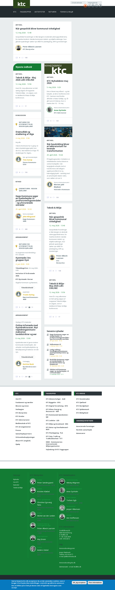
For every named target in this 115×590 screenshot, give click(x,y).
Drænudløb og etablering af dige (25, 132)
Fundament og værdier (24, 402)
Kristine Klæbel (43, 491)
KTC (14, 12)
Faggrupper (25, 12)
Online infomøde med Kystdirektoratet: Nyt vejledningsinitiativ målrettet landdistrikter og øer (27, 330)
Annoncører (80, 433)
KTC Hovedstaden (83, 399)
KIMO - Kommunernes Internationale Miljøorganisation (54, 444)
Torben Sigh (71, 500)
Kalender (16, 485)
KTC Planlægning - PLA (54, 433)
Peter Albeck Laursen (46, 528)
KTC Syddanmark (82, 409)
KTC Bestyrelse (21, 413)
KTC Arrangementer (23, 427)
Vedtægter (20, 409)
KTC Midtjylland (82, 413)
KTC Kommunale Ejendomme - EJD (57, 416)
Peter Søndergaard (45, 482)
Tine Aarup (27, 160)
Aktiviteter (40, 12)
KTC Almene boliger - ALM (55, 399)
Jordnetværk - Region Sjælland (28, 190)
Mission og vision (22, 406)
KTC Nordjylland (82, 406)
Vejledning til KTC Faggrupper (57, 450)
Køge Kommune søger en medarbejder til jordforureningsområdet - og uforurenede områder (28, 200)
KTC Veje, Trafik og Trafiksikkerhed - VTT (54, 437)
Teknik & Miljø (66, 12)
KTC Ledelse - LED (52, 420)
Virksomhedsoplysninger (25, 437)
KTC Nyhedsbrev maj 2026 (57, 82)
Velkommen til (55, 344)
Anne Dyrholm (60, 110)
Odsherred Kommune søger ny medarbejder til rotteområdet (59, 371)
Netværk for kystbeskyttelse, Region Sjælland (26, 124)
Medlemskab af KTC (23, 423)
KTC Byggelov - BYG (53, 402)
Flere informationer (95, 582)
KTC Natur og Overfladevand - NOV (57, 428)
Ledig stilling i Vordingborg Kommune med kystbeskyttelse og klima (59, 352)
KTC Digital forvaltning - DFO (57, 406)
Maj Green (41, 539)
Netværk (52, 12)
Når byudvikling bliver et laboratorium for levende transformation (58, 147)
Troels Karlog (28, 295)
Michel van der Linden (46, 515)
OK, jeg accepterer (79, 582)
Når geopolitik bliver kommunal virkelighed (38, 28)
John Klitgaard (29, 216)
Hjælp (18, 444)
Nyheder (16, 479)
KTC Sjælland (81, 402)
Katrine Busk (28, 364)
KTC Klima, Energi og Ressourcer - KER (53, 410)
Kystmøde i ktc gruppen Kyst (23, 258)
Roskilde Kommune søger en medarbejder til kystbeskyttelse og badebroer (59, 362)
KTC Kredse (20, 416)
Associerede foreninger (85, 426)
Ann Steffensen (72, 518)
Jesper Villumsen (73, 509)
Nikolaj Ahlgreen (73, 482)
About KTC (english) (23, 441)
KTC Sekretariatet (22, 420)
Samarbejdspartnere (24, 434)
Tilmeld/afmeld (27, 288)
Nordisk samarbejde (84, 430)
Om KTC (18, 399)
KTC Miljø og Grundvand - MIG (57, 424)
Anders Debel (42, 550)
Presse (18, 430)
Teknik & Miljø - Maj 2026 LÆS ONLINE (26, 78)
